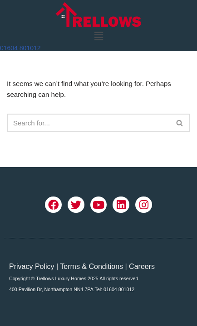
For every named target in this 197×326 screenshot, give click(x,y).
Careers (142, 266)
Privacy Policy (31, 266)
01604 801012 (20, 48)
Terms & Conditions (91, 266)
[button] (98, 36)
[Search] (88, 123)
